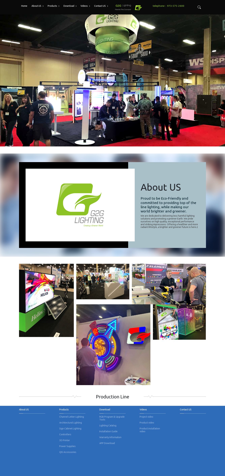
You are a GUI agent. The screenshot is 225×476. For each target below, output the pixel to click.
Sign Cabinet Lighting (70, 428)
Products (52, 6)
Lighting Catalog (107, 425)
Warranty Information (110, 437)
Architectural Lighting (70, 422)
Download (68, 6)
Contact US (100, 6)
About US (36, 6)
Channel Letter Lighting (71, 416)
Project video (146, 416)
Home (24, 6)
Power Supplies (67, 446)
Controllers (65, 434)
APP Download (107, 443)
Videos (84, 6)
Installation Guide (108, 431)
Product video (147, 422)
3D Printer (64, 440)
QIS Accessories (67, 452)
